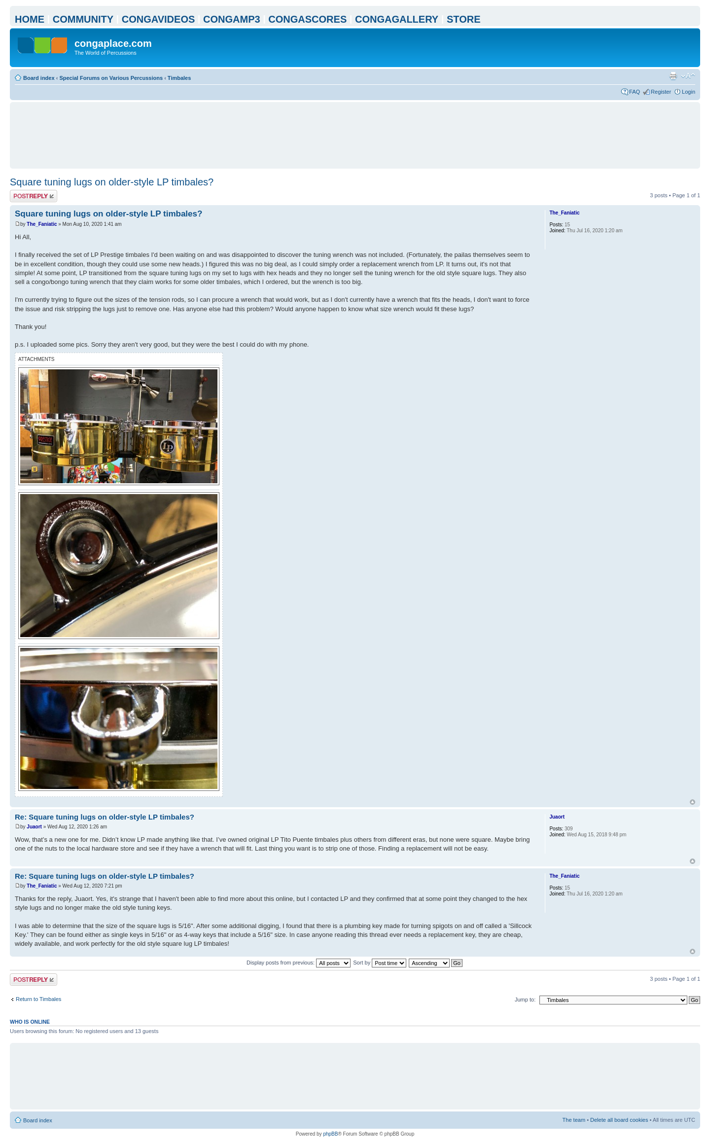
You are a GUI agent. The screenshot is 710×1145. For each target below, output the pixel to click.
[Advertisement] (355, 135)
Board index (39, 78)
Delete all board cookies (619, 1120)
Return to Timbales (38, 999)
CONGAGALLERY (396, 19)
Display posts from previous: (299, 963)
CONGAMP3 (231, 19)
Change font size (688, 76)
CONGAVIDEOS (158, 19)
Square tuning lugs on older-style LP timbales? (111, 182)
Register (661, 92)
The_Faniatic (42, 224)
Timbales (179, 78)
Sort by (379, 963)
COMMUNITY (83, 19)
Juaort (34, 826)
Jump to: (525, 999)
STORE (464, 19)
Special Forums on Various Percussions (111, 78)
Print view (673, 76)
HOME (29, 19)
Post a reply (33, 196)
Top (692, 802)
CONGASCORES (307, 19)
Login (688, 92)
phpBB (330, 1134)
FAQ (634, 92)
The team (574, 1120)
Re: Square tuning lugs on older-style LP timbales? (104, 817)
